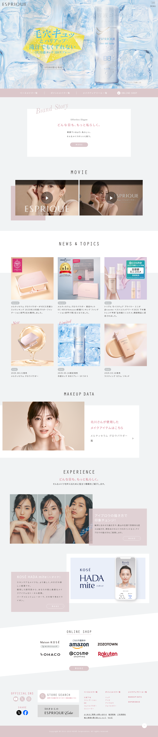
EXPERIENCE (134, 702)
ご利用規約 (121, 714)
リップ (107, 697)
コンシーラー (89, 709)
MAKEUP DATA (135, 697)
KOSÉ (110, 718)
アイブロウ (109, 703)
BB (85, 703)
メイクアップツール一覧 (95, 92)
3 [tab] (86, 84)
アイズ (107, 700)
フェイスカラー (111, 706)
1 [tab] (71, 84)
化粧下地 (87, 697)
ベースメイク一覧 (29, 92)
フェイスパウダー (90, 706)
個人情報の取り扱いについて (95, 718)
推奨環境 (112, 714)
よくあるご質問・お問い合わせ (95, 714)
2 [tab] (79, 84)
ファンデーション (90, 700)
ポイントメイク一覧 (60, 92)
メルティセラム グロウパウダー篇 (112, 440)
